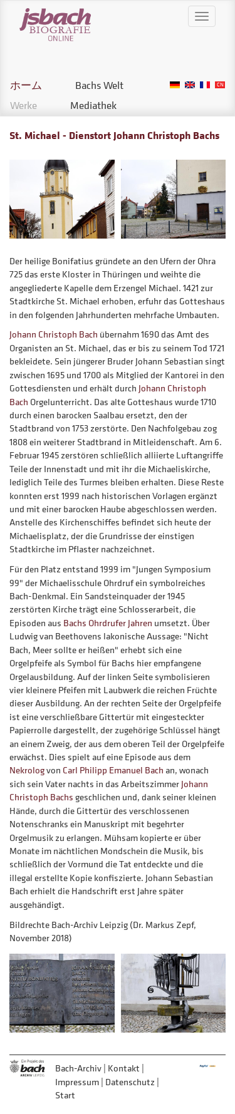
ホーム (26, 85)
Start (65, 1094)
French (205, 84)
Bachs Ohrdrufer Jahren (107, 622)
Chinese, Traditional (220, 84)
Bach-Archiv (78, 1068)
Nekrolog (26, 769)
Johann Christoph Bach (53, 334)
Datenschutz (130, 1081)
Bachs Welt (99, 85)
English (190, 84)
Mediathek (93, 105)
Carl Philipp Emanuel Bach (113, 769)
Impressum (77, 1081)
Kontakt (124, 1068)
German (175, 84)
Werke (23, 105)
